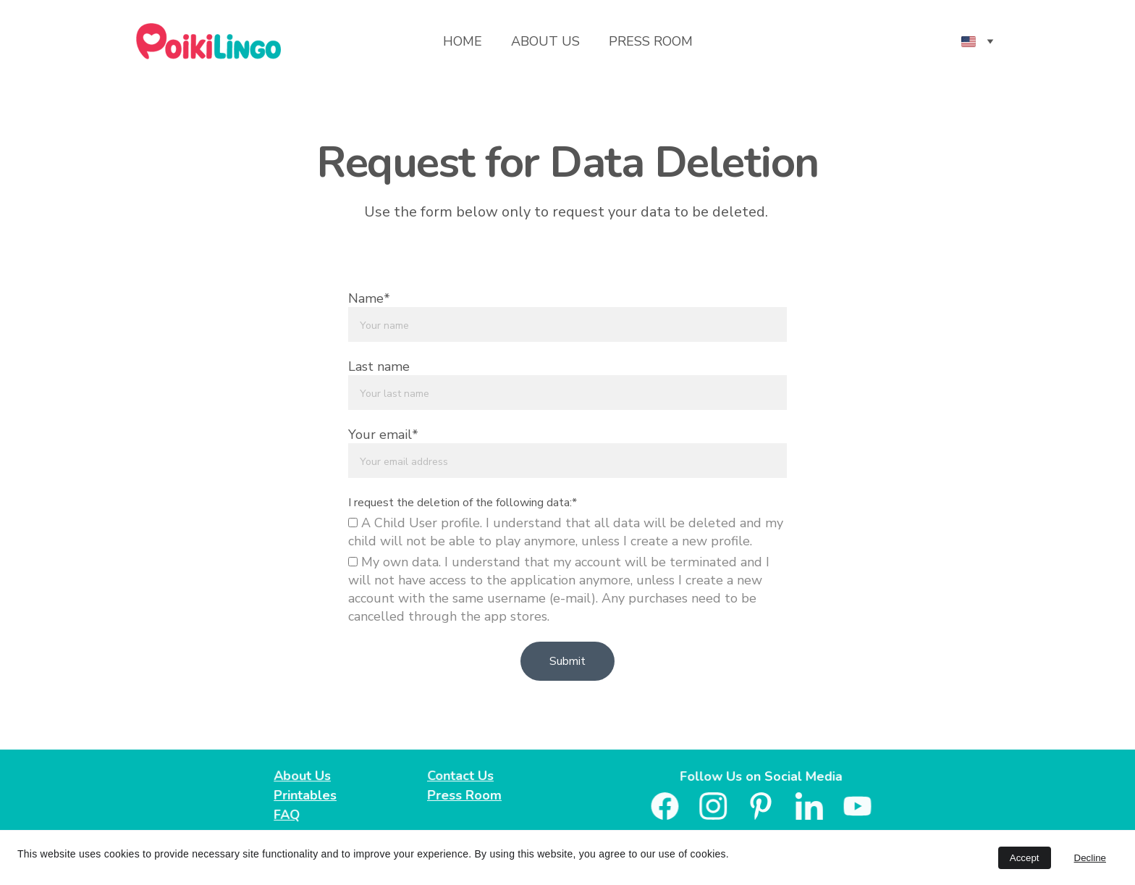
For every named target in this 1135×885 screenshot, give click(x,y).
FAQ (288, 813)
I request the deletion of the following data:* (462, 503)
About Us (545, 41)
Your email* (383, 434)
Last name (379, 366)
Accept (1024, 857)
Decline (1090, 857)
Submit (567, 661)
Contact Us (462, 776)
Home (462, 41)
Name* (369, 298)
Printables (306, 795)
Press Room (651, 41)
